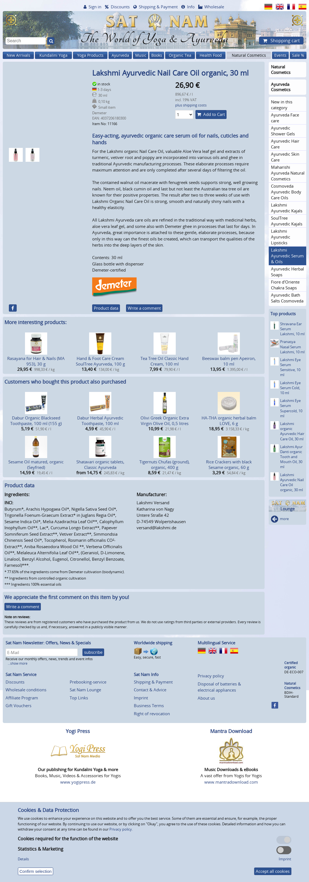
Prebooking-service (88, 682)
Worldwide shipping (153, 642)
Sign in (95, 6)
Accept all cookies (273, 871)
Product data (106, 308)
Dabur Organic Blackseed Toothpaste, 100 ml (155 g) (36, 420)
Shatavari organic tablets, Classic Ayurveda (100, 464)
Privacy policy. (121, 829)
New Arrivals (18, 55)
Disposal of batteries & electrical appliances (219, 687)
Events (280, 55)
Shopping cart (284, 41)
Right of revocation (152, 713)
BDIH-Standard (291, 694)
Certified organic (291, 665)
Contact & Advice (150, 689)
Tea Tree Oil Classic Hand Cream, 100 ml (164, 361)
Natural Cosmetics (249, 55)
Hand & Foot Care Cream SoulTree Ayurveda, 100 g (100, 361)
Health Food (211, 55)
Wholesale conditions (26, 689)
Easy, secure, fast (147, 653)
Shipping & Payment (158, 6)
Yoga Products (90, 55)
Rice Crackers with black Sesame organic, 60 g (229, 464)
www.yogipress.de (78, 782)
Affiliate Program (22, 697)
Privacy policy (211, 676)
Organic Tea (180, 55)
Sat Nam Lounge (85, 689)
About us (206, 698)
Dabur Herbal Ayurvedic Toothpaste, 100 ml (100, 420)
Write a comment (144, 308)
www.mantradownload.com (231, 782)
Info (191, 6)
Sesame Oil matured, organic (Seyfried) (36, 464)
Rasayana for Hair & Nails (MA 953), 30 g (36, 361)
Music (140, 55)
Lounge (287, 508)
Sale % (298, 55)
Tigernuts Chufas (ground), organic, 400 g (164, 464)
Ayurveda (120, 55)
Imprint (141, 697)
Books (156, 55)
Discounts (120, 6)
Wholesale (214, 6)
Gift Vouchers (18, 705)
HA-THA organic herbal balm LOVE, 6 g (229, 420)
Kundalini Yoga (53, 55)
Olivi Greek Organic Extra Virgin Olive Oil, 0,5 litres (164, 420)
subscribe (93, 652)
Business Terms (149, 705)
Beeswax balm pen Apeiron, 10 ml (229, 361)
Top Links (79, 697)
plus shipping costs (191, 105)
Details (23, 858)
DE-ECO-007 (293, 672)
